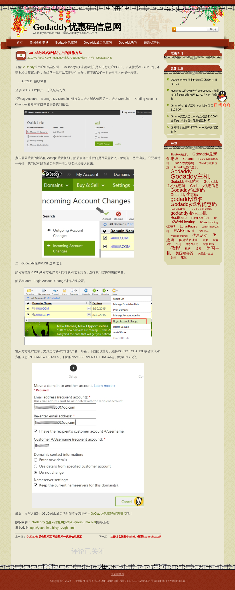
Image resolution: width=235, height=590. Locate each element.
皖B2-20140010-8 (104, 580)
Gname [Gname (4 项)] (188, 159)
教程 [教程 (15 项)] (175, 248)
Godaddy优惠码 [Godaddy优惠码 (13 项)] (187, 190)
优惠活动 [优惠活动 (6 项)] (199, 235)
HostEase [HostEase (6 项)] (178, 217)
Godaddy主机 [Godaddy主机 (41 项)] (190, 176)
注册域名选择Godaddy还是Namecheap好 (135, 536)
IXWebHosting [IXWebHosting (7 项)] (182, 222)
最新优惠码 (152, 42)
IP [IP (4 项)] (215, 217)
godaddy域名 (61, 57)
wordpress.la (177, 580)
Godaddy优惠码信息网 (77, 27)
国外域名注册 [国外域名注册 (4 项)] (188, 240)
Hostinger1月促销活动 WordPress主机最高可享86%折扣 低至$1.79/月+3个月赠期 (195, 94)
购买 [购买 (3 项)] (173, 257)
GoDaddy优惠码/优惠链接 (108, 513)
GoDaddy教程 (78, 57)
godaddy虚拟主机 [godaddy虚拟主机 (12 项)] (188, 212)
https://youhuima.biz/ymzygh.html (51, 528)
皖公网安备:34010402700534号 (134, 580)
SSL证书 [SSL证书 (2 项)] (204, 231)
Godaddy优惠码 (66, 42)
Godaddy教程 (128, 42)
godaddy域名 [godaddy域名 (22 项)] (186, 199)
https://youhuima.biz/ (80, 522)
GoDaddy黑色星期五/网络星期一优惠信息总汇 (54, 536)
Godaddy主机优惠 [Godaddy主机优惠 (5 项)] (184, 181)
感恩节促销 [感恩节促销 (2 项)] (192, 244)
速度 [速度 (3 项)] (184, 257)
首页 (20, 42)
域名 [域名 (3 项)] (206, 240)
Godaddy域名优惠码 (98, 42)
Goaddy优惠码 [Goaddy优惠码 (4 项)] (184, 163)
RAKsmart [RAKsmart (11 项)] (184, 230)
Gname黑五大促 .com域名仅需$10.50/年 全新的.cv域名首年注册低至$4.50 (195, 118)
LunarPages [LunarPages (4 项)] (188, 226)
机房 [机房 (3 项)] (188, 248)
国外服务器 (117, 574)
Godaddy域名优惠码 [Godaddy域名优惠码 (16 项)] (193, 204)
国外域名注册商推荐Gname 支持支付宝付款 (194, 129)
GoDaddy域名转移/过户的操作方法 (54, 53)
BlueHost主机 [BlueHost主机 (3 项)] (179, 154)
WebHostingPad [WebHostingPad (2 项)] (179, 235)
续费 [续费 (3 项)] (198, 248)
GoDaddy (27, 67)
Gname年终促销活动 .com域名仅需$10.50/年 (192, 107)
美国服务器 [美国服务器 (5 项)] (184, 253)
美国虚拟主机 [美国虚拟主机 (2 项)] (205, 253)
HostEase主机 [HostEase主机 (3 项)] (200, 217)
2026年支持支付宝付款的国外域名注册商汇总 (194, 81)
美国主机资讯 (39, 42)
